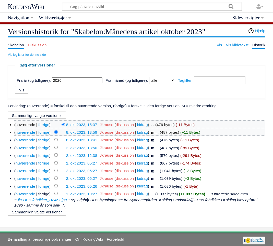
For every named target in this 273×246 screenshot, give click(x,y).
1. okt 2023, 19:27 (81, 194)
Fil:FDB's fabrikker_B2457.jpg (41, 200)
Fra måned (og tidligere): (126, 80)
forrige (43, 124)
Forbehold (115, 239)
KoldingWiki (26, 6)
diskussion (125, 124)
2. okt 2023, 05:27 (81, 163)
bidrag (142, 124)
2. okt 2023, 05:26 (81, 186)
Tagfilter (185, 80)
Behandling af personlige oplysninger (39, 239)
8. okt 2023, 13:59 (81, 132)
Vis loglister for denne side (27, 55)
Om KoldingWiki (89, 239)
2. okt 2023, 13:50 (81, 147)
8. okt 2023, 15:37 (81, 124)
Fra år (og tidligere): (34, 80)
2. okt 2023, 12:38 (81, 155)
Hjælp (260, 31)
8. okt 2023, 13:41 (81, 140)
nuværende (25, 132)
